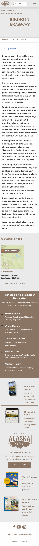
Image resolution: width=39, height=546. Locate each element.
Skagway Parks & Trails (11, 13)
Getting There (19, 40)
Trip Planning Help (19, 452)
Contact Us (19, 465)
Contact (23, 542)
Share (12, 49)
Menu (33, 4)
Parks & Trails (7, 10)
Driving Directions (15, 283)
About (5, 40)
